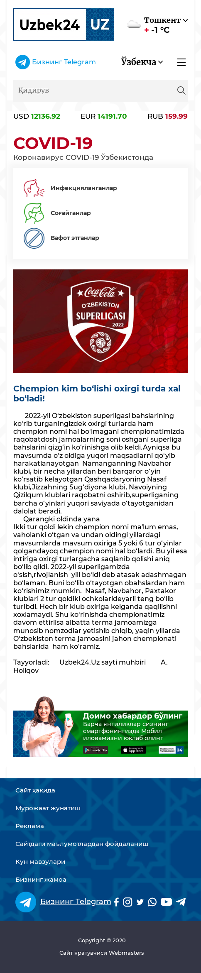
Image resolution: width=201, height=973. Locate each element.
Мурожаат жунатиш (48, 808)
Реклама (29, 826)
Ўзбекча (138, 62)
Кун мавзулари (40, 861)
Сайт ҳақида (35, 790)
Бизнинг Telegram (64, 62)
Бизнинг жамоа (40, 879)
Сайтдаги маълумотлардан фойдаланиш (81, 844)
